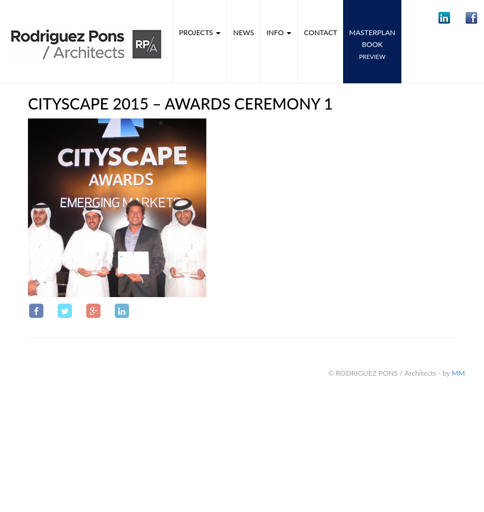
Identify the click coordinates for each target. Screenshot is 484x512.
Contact (320, 32)
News (243, 32)
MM (458, 373)
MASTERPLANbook (372, 44)
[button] (444, 18)
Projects (200, 32)
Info (278, 32)
